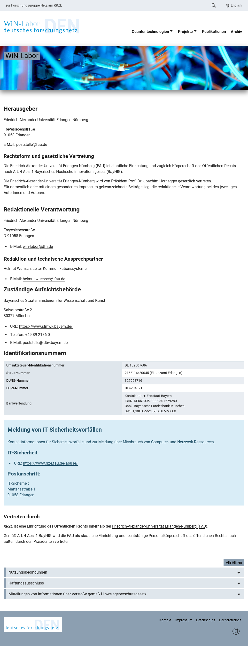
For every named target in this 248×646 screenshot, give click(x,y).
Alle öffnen (234, 562)
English (236, 5)
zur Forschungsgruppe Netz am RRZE (34, 5)
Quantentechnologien (150, 31)
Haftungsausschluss (26, 583)
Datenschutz (205, 620)
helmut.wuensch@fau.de (44, 279)
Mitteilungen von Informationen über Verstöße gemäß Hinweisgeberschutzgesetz (77, 594)
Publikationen (214, 31)
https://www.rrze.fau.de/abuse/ (50, 463)
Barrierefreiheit (230, 620)
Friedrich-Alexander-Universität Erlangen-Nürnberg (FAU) (159, 526)
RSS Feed (236, 631)
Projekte (185, 31)
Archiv (236, 31)
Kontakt (165, 620)
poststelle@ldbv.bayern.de (45, 342)
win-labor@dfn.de (38, 246)
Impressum (183, 620)
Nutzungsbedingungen (27, 572)
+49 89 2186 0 (37, 334)
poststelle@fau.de (31, 144)
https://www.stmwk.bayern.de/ (46, 326)
